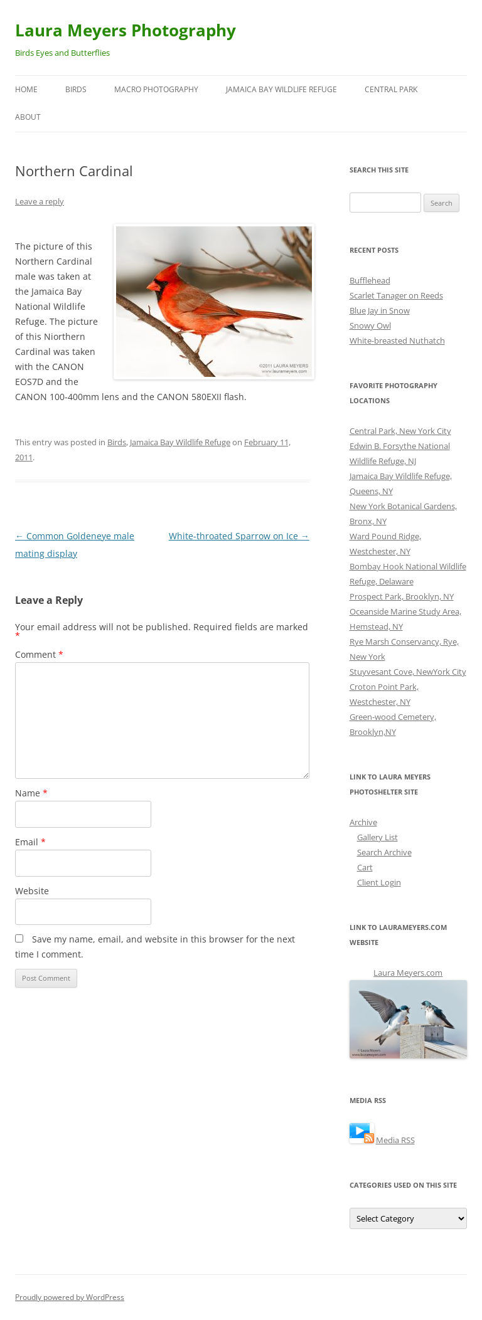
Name (31, 793)
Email (30, 842)
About (28, 117)
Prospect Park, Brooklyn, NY (402, 596)
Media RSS (395, 1140)
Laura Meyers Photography (125, 30)
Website (32, 891)
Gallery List (377, 837)
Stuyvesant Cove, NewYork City (408, 671)
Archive (363, 822)
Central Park (391, 89)
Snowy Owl (370, 325)
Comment (39, 654)
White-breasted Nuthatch (397, 340)
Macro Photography (156, 89)
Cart (365, 867)
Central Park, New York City (400, 430)
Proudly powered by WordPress (69, 1297)
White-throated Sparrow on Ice (239, 536)
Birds (76, 89)
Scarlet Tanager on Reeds (396, 295)
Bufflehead (370, 280)
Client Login (379, 882)
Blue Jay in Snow (380, 310)
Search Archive (384, 852)
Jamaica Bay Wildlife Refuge (281, 89)
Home (26, 89)
